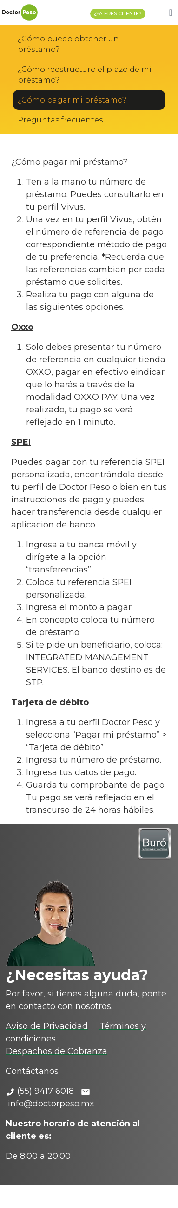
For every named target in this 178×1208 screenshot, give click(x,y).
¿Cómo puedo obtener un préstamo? (68, 44)
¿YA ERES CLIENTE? (118, 14)
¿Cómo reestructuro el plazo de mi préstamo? (85, 74)
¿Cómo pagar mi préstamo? (72, 100)
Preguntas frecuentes (60, 120)
